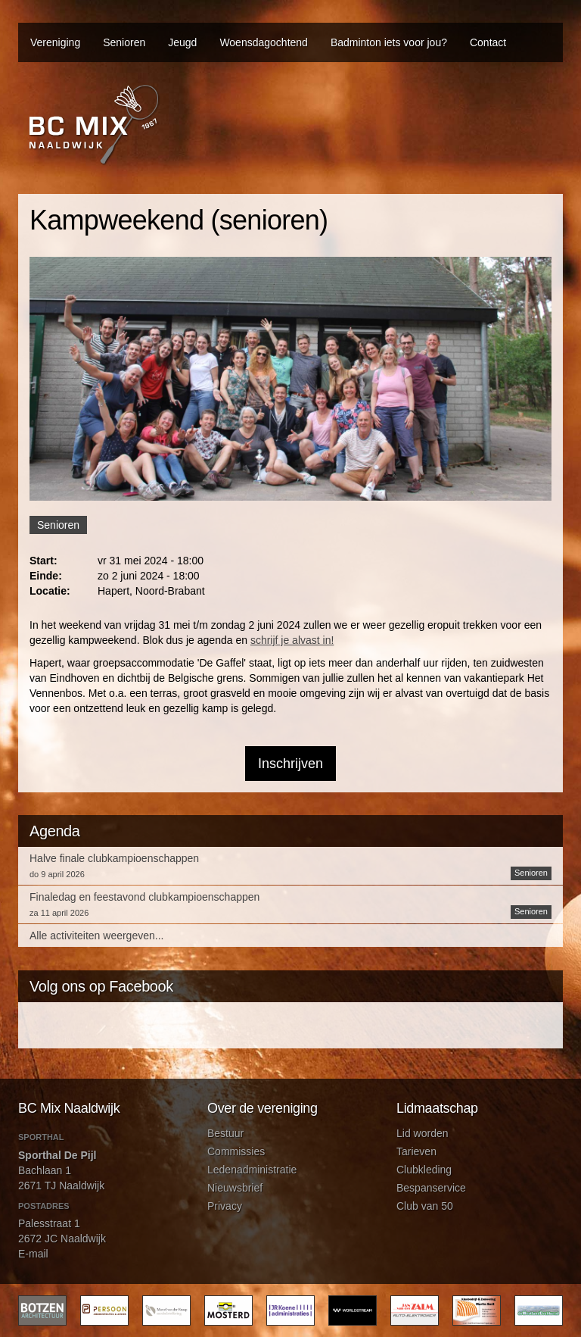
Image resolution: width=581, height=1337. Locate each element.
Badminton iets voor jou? (389, 42)
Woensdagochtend (263, 42)
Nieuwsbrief (235, 1188)
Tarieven (416, 1151)
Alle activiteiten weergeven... (96, 935)
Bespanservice (431, 1188)
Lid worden (422, 1133)
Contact (488, 42)
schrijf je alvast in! (292, 640)
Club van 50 (424, 1206)
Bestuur (225, 1133)
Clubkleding (424, 1170)
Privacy (224, 1206)
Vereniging (55, 42)
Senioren (124, 42)
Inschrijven (290, 763)
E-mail (33, 1254)
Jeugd (182, 42)
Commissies (236, 1151)
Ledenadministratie (252, 1170)
